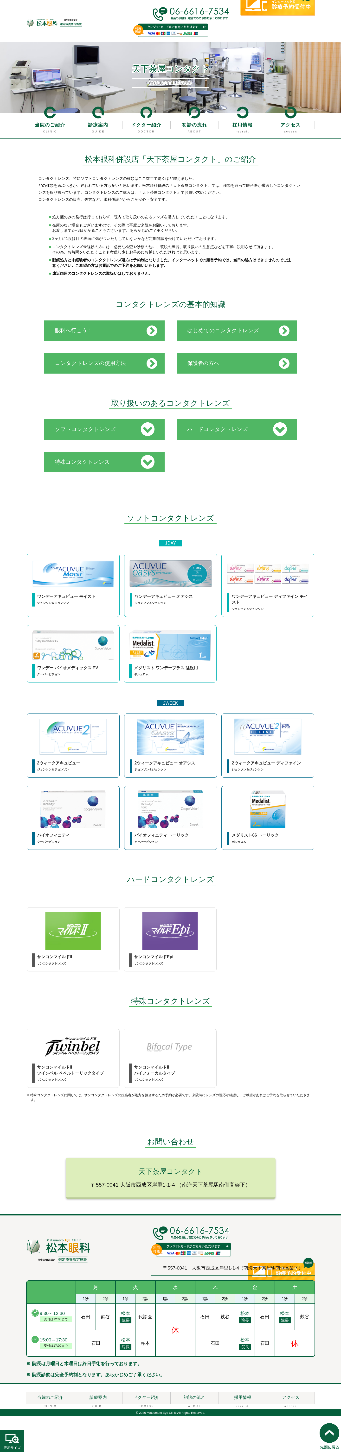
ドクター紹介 (146, 124)
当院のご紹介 (50, 124)
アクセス (291, 124)
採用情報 (242, 124)
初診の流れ (194, 124)
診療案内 (98, 124)
